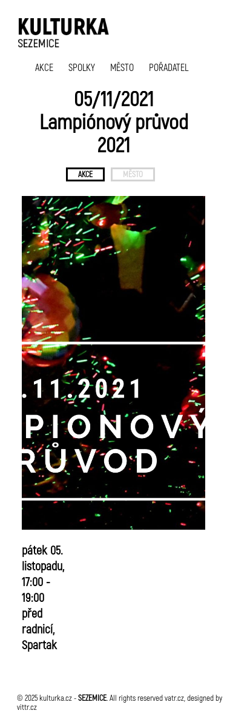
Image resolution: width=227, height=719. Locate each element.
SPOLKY (81, 67)
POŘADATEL (168, 67)
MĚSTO (122, 67)
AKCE (44, 67)
